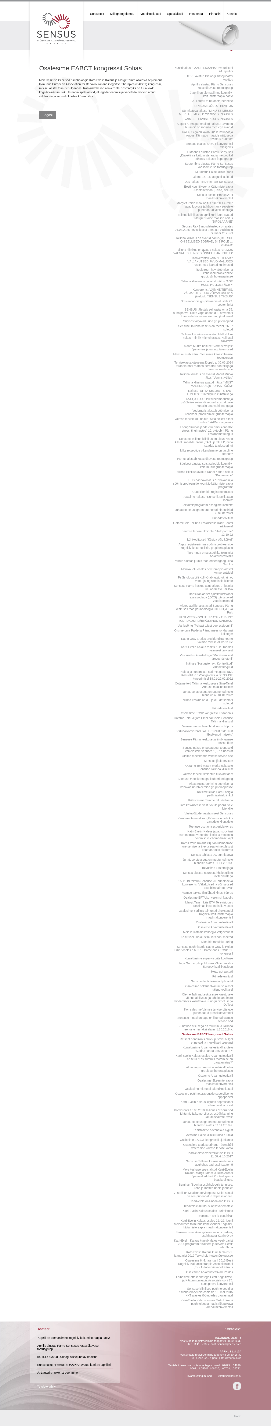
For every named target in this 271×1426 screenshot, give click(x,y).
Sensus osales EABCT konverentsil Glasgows (209, 145)
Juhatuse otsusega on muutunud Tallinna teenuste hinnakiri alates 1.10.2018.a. (206, 1027)
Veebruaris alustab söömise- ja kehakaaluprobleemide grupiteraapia (209, 412)
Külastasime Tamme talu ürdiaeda (210, 800)
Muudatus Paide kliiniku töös (214, 172)
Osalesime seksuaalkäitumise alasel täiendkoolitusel (209, 987)
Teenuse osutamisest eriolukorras (211, 826)
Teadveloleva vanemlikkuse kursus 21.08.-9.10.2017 (210, 1154)
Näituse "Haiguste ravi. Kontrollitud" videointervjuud (209, 665)
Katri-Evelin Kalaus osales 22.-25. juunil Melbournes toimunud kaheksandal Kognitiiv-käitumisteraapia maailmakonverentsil (203, 1224)
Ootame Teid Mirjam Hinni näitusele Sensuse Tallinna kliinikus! (203, 719)
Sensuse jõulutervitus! (218, 760)
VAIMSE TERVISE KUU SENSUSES (208, 119)
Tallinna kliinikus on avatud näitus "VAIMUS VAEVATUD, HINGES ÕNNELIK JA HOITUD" (203, 251)
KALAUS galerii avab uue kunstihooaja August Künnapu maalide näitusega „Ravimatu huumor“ (207, 135)
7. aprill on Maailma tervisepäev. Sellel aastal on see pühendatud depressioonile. (203, 1194)
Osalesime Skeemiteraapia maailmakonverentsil (215, 1082)
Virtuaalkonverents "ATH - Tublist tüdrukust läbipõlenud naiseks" (205, 732)
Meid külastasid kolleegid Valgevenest (208, 932)
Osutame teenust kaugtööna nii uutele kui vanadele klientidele (205, 820)
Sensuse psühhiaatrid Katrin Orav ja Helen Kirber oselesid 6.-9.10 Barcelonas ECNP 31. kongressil (203, 950)
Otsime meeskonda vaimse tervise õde (207, 756)
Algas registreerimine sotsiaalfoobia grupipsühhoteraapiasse (209, 1069)
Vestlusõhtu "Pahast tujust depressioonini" (205, 625)
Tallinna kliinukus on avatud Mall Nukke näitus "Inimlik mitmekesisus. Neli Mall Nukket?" (207, 338)
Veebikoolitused (150, 13)
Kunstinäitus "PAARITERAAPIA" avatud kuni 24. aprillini (203, 69)
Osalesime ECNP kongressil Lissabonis (207, 713)
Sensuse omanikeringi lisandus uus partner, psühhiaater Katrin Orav (204, 1234)
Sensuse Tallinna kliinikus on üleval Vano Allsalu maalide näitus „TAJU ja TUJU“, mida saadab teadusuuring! (204, 442)
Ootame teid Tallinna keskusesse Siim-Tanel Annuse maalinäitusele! (204, 685)
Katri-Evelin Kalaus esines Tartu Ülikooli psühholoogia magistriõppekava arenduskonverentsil (207, 1304)
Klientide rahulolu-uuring (217, 942)
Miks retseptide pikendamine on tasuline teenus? (206, 452)
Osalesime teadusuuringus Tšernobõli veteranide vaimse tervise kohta (208, 1146)
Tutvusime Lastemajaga (217, 868)
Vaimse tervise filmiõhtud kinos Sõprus (207, 726)
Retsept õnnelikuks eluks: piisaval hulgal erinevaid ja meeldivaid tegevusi (206, 1040)
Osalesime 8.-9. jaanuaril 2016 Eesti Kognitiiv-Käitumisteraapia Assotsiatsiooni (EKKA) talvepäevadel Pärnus (205, 1264)
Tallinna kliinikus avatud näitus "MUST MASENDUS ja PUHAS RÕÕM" (208, 384)
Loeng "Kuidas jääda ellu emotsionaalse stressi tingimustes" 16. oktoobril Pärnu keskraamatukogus (206, 430)
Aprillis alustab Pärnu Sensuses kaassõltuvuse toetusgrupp (212, 86)
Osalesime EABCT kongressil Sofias (207, 1034)
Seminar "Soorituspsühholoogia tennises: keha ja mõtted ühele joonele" (206, 1186)
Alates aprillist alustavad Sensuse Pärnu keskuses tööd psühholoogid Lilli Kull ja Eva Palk (204, 609)
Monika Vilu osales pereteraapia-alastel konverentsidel (207, 570)
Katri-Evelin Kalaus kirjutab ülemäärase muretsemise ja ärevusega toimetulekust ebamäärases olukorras (206, 846)
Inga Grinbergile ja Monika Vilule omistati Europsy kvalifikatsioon (206, 965)
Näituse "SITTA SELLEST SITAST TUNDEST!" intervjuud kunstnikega (210, 392)
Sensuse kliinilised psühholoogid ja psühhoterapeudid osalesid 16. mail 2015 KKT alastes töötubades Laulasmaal (206, 1292)
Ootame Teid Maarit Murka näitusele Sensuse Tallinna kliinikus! (209, 767)
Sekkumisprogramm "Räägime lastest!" (207, 505)
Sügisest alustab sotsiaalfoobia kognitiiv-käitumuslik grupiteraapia (206, 465)
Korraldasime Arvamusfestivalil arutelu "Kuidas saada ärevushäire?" (208, 1049)
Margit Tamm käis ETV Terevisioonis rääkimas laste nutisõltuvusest (209, 904)
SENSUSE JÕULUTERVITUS (213, 105)
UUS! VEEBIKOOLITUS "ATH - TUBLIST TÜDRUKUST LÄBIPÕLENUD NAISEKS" (205, 619)
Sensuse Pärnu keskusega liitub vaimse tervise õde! (207, 741)
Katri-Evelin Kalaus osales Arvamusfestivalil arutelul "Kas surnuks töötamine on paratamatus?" (204, 1059)
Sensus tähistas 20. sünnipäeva (212, 854)
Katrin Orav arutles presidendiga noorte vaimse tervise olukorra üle (207, 640)
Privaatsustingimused (198, 1375)
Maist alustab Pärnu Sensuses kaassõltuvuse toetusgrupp (203, 356)
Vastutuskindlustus (229, 1375)
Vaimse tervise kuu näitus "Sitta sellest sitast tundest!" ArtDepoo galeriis (204, 420)
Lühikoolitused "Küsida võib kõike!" (210, 539)
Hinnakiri (214, 13)
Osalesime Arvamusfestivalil (214, 922)
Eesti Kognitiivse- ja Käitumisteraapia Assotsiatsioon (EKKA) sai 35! (208, 188)
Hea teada (196, 13)
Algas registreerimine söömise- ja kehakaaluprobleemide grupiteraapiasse (206, 785)
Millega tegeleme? (122, 13)
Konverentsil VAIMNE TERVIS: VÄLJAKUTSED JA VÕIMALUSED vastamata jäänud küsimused (210, 261)
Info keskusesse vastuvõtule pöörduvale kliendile (206, 806)
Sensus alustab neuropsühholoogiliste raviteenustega (208, 874)
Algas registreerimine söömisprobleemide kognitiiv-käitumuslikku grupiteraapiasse (205, 546)
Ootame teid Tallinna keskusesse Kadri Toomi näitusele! (203, 524)
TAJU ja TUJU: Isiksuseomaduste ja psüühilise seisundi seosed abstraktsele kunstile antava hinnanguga (207, 402)
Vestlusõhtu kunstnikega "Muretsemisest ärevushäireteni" (206, 657)
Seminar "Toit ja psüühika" (216, 1215)
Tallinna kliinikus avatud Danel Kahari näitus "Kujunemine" (204, 473)
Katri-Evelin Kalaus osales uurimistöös (208, 1211)
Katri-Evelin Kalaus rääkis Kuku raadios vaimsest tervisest (207, 648)
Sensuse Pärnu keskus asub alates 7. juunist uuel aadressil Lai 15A (203, 587)
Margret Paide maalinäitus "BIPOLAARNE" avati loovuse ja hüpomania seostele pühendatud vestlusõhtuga (205, 206)
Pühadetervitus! (222, 518)
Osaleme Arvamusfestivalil (215, 927)
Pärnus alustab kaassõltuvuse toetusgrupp (205, 458)
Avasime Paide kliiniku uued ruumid (209, 1135)
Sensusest (97, 13)
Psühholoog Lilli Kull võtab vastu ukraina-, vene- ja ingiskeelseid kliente (205, 579)
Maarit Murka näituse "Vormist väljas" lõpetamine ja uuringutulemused (208, 347)
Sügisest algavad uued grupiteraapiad (208, 321)
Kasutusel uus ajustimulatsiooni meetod (207, 937)
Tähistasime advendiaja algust (213, 1130)
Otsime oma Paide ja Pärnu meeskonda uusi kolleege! (203, 632)
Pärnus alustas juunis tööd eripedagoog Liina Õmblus (203, 562)
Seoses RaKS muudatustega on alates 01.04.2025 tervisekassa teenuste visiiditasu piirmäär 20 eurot (204, 230)
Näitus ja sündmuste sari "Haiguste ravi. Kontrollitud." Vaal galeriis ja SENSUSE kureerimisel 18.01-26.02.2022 (206, 675)
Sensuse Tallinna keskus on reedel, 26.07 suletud (205, 327)
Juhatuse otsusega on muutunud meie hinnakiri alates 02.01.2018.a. (208, 1123)
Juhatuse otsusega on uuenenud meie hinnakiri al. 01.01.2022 (208, 693)
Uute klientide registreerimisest (212, 491)
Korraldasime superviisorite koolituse (209, 958)
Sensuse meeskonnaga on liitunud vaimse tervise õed (205, 1019)
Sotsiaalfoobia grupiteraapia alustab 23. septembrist (207, 303)
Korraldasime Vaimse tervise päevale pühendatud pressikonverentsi (208, 1011)
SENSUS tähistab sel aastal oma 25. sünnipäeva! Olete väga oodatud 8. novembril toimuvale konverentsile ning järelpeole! (203, 313)
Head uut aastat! (222, 971)
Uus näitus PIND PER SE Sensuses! (209, 181)
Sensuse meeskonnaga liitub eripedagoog (205, 779)
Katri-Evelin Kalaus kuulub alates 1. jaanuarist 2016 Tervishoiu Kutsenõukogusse (203, 1253)
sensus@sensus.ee (229, 1344)
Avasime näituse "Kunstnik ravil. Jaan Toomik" (208, 498)
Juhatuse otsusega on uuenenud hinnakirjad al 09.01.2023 (204, 511)
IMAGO (237, 1416)
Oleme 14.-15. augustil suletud (213, 176)
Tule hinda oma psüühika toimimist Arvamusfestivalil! (210, 554)
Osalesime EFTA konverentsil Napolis (208, 897)
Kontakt (232, 13)
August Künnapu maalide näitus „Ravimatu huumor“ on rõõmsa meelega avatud (205, 125)
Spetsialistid (175, 13)
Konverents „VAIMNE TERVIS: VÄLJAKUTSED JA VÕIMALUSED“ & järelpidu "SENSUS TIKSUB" (208, 293)
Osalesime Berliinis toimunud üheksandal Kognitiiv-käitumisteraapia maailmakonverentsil (206, 914)
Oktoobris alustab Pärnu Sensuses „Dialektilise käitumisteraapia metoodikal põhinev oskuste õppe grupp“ (206, 155)
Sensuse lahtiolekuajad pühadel (212, 981)
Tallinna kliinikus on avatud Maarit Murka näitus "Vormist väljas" (206, 375)
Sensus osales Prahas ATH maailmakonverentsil (215, 196)
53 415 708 (200, 1344)
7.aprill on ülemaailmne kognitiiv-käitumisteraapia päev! (211, 94)
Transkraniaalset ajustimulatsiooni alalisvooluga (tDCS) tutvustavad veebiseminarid (210, 597)
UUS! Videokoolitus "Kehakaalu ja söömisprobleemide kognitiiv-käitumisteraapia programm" (203, 483)
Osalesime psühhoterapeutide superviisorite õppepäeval (204, 1095)
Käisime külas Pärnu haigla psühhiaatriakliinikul (215, 793)
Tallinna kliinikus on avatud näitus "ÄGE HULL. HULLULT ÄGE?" (207, 283)
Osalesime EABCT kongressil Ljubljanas (206, 1140)
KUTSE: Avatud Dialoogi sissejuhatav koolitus (208, 77)
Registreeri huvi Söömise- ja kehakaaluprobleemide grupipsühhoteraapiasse (214, 273)
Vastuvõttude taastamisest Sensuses (208, 813)
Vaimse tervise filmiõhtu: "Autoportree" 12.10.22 (208, 533)
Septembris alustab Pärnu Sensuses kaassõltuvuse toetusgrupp (209, 165)
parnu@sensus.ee (230, 1357)
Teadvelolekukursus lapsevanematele (208, 1206)
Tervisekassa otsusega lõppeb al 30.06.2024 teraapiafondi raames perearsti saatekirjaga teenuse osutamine (203, 366)
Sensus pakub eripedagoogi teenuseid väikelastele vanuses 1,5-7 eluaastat (208, 749)
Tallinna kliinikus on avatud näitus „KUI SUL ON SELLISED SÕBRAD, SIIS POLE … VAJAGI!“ (204, 241)
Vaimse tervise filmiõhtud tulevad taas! (208, 774)
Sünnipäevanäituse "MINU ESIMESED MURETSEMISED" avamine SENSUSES (206, 112)
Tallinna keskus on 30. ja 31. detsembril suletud (207, 701)
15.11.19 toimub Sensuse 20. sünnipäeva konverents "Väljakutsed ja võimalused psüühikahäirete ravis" (205, 884)
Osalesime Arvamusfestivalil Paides (209, 1272)
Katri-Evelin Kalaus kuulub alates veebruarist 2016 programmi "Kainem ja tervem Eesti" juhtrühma (203, 1244)
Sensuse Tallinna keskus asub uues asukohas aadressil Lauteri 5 (209, 1163)
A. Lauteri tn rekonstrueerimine (212, 101)
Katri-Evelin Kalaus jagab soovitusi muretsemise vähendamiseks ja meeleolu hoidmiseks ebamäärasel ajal (205, 835)
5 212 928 (202, 1357)
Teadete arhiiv (46, 1386)
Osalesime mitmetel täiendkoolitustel (209, 1088)
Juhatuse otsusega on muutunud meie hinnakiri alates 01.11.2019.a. (208, 861)
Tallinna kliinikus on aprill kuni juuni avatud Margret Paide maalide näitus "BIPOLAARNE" (205, 218)
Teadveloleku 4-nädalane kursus (211, 1201)
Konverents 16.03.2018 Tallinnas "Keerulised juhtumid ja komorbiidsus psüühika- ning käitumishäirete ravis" (203, 1113)
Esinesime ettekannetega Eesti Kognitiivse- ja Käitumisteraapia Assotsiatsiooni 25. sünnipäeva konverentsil (204, 1280)
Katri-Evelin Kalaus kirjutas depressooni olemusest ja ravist (207, 1103)
